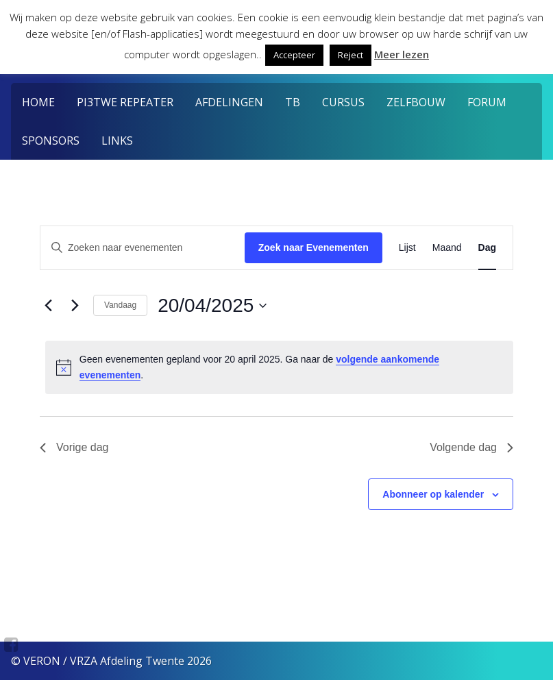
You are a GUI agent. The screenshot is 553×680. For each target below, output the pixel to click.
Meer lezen (401, 54)
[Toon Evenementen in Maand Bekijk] (447, 247)
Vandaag (120, 305)
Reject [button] (350, 55)
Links (117, 140)
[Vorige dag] (48, 306)
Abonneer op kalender (433, 494)
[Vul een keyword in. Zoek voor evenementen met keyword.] (142, 247)
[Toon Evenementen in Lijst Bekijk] (407, 247)
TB (292, 102)
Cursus (343, 102)
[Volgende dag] (74, 306)
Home (38, 102)
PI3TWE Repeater (125, 102)
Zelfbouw (415, 102)
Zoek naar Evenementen (313, 247)
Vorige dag (74, 447)
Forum (486, 102)
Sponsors (50, 140)
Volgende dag (471, 447)
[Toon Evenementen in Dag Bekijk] (487, 247)
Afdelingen (229, 102)
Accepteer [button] (294, 55)
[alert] (279, 367)
